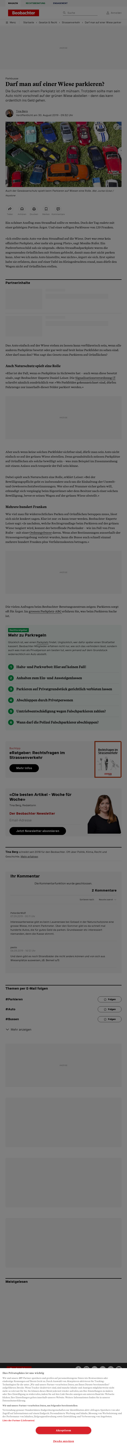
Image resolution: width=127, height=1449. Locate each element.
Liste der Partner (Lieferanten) (18, 1420)
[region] (63, 1408)
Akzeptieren (63, 1430)
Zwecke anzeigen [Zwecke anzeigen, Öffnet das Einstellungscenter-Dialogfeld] (63, 1441)
